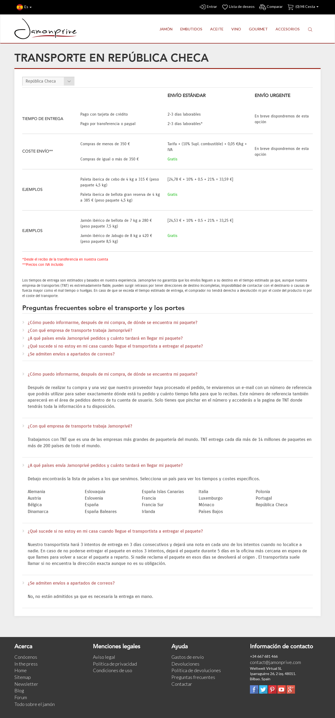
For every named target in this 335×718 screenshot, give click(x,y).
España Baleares (101, 511)
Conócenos (25, 657)
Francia (149, 498)
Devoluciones (185, 664)
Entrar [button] (208, 7)
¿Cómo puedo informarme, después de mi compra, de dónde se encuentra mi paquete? (112, 322)
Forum (20, 697)
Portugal (264, 498)
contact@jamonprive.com (275, 662)
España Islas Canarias (163, 491)
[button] (310, 29)
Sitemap (22, 677)
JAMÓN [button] (165, 29)
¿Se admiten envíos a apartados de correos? (71, 354)
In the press (26, 664)
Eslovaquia (95, 491)
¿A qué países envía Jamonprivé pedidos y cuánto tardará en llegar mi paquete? (105, 338)
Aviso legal (104, 657)
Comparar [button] (271, 7)
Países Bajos (211, 511)
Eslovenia (94, 498)
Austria (34, 498)
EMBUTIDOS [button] (191, 29)
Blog (19, 690)
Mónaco (206, 505)
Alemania (36, 491)
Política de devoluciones (196, 670)
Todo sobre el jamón (34, 704)
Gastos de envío (187, 657)
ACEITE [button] (217, 29)
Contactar (181, 684)
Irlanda (148, 511)
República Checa (41, 81)
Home (20, 670)
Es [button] (24, 7)
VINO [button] (236, 29)
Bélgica (35, 505)
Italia (203, 491)
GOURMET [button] (258, 29)
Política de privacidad (115, 664)
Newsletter (26, 684)
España (92, 505)
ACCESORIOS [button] (288, 29)
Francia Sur (153, 505)
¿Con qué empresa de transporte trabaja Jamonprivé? (80, 330)
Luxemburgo (211, 498)
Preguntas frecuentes (193, 677)
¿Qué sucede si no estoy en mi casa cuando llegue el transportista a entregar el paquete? (115, 346)
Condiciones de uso (112, 670)
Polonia (263, 491)
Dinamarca (38, 511)
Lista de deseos (238, 7)
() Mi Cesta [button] (303, 7)
